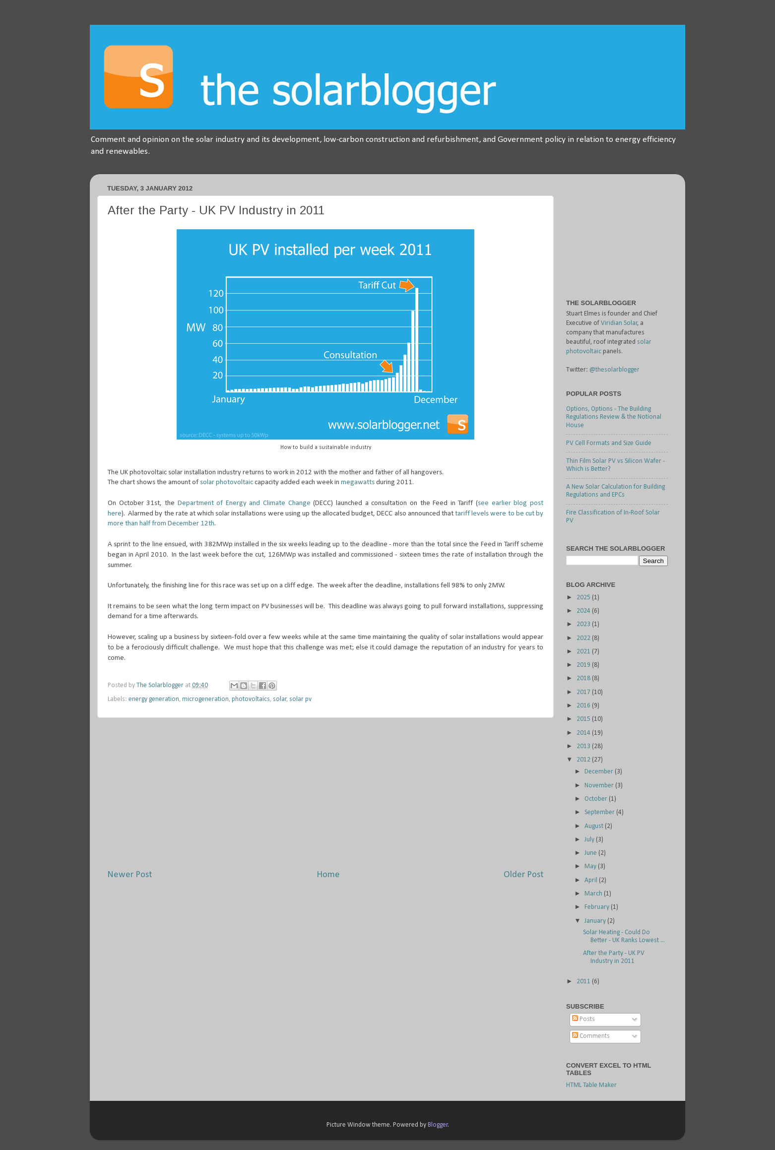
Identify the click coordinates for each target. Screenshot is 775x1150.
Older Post (524, 875)
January (595, 921)
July (590, 839)
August (594, 826)
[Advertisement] (325, 793)
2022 (584, 638)
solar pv (300, 699)
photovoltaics (251, 699)
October (596, 799)
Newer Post (129, 875)
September (600, 812)
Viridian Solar (619, 323)
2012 (584, 760)
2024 (584, 611)
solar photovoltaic (226, 482)
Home (328, 875)
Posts (583, 1019)
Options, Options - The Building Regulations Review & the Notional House (613, 417)
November (599, 785)
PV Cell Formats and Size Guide (608, 443)
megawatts (358, 482)
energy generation (154, 699)
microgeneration (205, 699)
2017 (584, 692)
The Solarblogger (160, 685)
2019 (584, 665)
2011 (584, 981)
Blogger (438, 1125)
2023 (584, 624)
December (599, 771)
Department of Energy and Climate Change (244, 503)
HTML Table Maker (591, 1085)
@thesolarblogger (614, 370)
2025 (584, 597)
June (591, 853)
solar (280, 699)
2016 (584, 706)
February (597, 907)
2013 (584, 746)
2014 (584, 733)
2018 (584, 678)
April (591, 880)
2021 (584, 651)
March (594, 894)
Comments (591, 1036)
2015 (584, 719)
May (591, 866)
